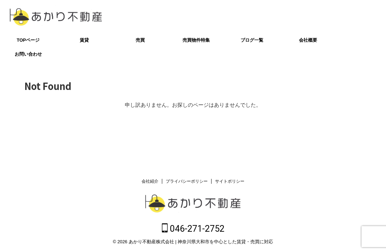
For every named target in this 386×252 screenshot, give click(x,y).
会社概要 (308, 40)
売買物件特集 (196, 40)
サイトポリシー (229, 182)
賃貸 (84, 40)
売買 (140, 40)
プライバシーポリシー (187, 182)
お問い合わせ (28, 54)
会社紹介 (150, 182)
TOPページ (28, 40)
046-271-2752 (347, 17)
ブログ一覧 (252, 40)
